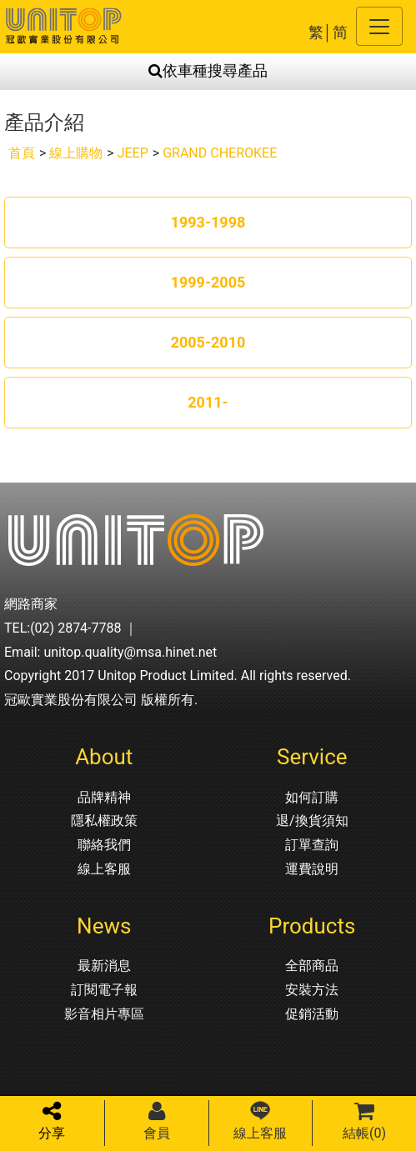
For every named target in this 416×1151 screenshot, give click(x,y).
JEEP (133, 153)
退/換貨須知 (312, 820)
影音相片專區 (104, 1014)
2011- (208, 402)
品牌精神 (104, 797)
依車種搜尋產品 (208, 70)
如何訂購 (311, 797)
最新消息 (104, 965)
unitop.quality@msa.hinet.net (130, 652)
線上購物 (76, 153)
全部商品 (311, 965)
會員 (156, 1120)
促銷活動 (311, 1014)
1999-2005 (208, 282)
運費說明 (311, 869)
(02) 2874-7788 (75, 628)
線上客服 (104, 869)
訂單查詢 (311, 845)
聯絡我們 (104, 845)
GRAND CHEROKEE (220, 153)
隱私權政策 (104, 820)
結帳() (364, 1120)
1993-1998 (208, 222)
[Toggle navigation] (379, 26)
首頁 (21, 153)
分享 (52, 1120)
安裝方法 (311, 990)
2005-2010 (208, 342)
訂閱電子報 (104, 990)
